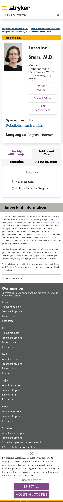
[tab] (17, 153)
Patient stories (9, 316)
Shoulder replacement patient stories (22, 442)
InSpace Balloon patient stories (19, 447)
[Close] (32, 453)
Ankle (5, 380)
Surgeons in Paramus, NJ (15, 28)
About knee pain (11, 306)
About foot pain (11, 359)
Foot (4, 354)
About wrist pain (11, 411)
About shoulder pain (13, 433)
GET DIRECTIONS (42, 108)
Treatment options (12, 311)
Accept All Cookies (31, 494)
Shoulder (7, 428)
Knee (5, 302)
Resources (7, 321)
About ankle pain (12, 385)
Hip (30, 120)
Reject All (31, 487)
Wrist (5, 407)
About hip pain (10, 333)
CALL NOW (42, 98)
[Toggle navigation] (4, 8)
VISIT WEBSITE (42, 88)
